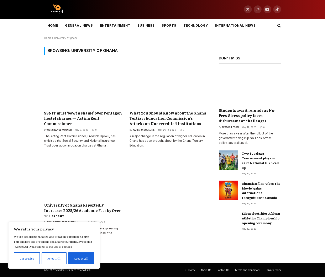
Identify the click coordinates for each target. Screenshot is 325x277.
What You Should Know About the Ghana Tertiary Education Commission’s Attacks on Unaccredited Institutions (168, 118)
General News (79, 25)
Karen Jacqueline (143, 130)
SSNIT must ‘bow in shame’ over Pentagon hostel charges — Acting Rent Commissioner (83, 118)
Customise (27, 258)
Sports (169, 25)
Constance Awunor (59, 130)
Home (53, 25)
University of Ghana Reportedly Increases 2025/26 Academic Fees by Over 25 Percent (82, 210)
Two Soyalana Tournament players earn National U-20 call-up (261, 160)
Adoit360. (85, 270)
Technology (195, 25)
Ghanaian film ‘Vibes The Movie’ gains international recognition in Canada (261, 190)
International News (235, 25)
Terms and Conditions (248, 270)
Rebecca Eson (230, 127)
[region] (54, 245)
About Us (206, 270)
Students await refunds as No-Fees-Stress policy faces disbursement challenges (247, 115)
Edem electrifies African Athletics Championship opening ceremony (261, 218)
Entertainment (115, 25)
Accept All (81, 258)
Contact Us (222, 270)
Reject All (54, 258)
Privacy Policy (273, 270)
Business (146, 25)
